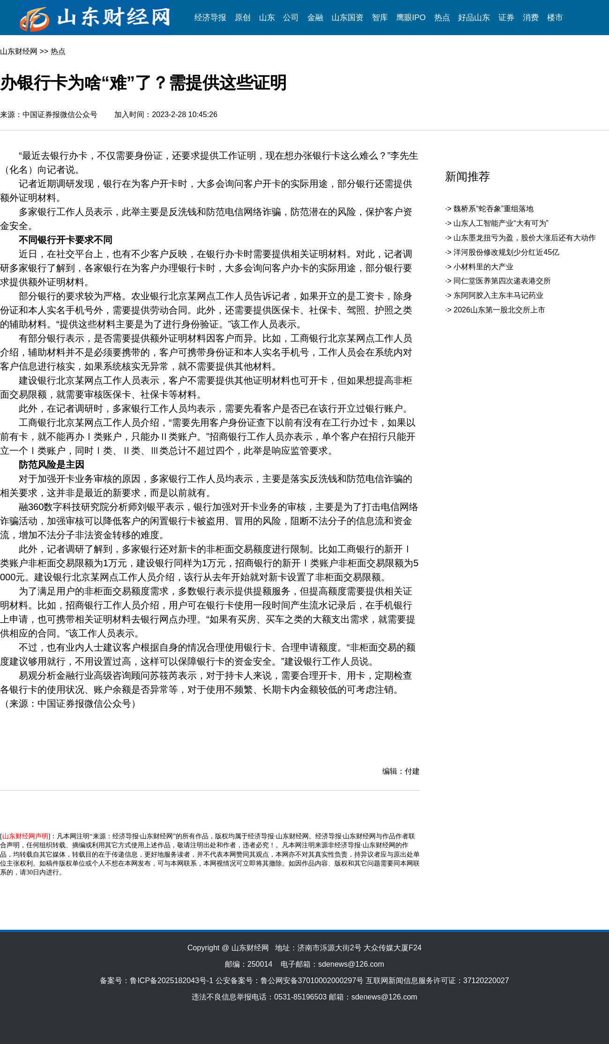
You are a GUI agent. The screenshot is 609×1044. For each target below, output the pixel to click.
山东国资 (348, 17)
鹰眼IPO (411, 17)
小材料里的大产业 (483, 267)
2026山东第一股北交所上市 (499, 310)
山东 (267, 17)
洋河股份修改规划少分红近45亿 (506, 252)
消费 (531, 17)
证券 (506, 17)
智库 (380, 17)
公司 (291, 17)
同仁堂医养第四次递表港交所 (502, 281)
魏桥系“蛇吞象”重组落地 (493, 209)
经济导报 (210, 17)
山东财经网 (18, 51)
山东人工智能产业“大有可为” (501, 223)
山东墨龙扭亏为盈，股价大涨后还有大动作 (524, 238)
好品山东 (474, 17)
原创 (243, 17)
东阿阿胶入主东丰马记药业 (498, 295)
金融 (315, 17)
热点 (442, 17)
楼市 (555, 17)
